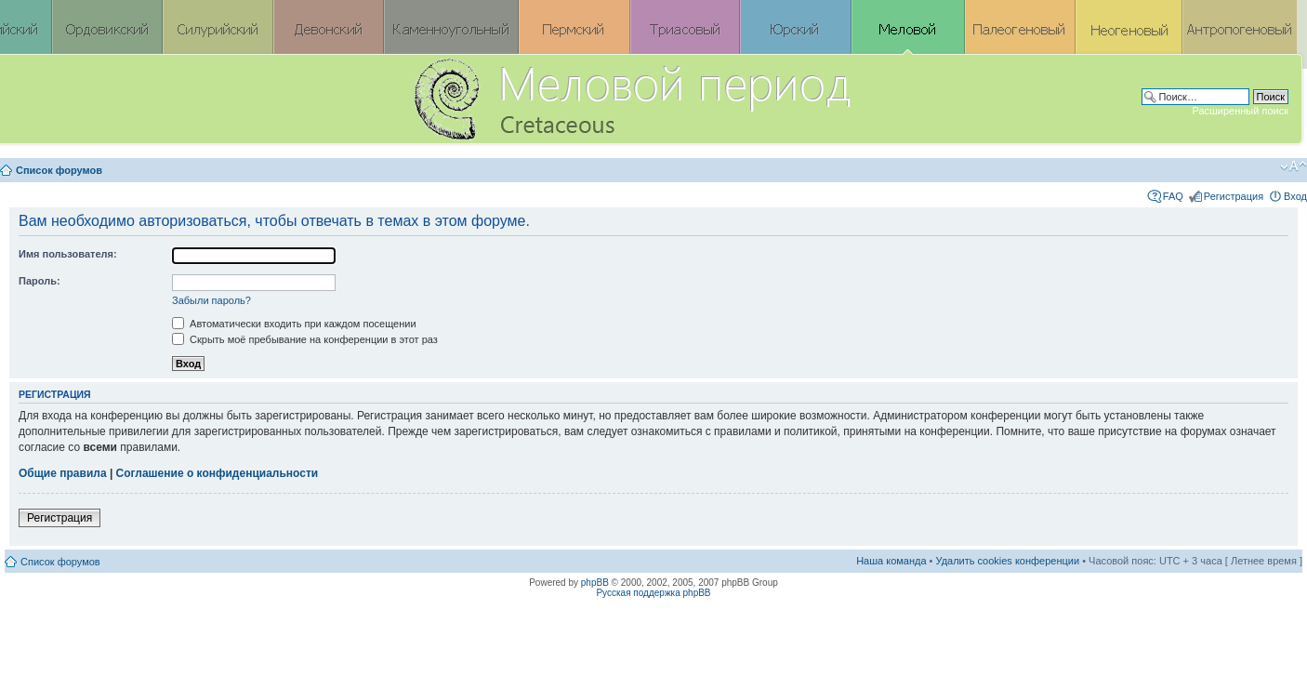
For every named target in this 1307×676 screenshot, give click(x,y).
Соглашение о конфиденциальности (217, 473)
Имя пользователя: (68, 253)
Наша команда (891, 560)
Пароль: (39, 280)
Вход (1295, 196)
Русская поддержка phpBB (653, 593)
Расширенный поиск (1240, 110)
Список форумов (59, 170)
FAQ (1173, 196)
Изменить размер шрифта (1293, 166)
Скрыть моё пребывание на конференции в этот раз (305, 339)
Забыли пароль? (211, 300)
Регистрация (1233, 196)
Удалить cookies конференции (1008, 560)
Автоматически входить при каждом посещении (294, 323)
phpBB (595, 582)
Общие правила (63, 473)
